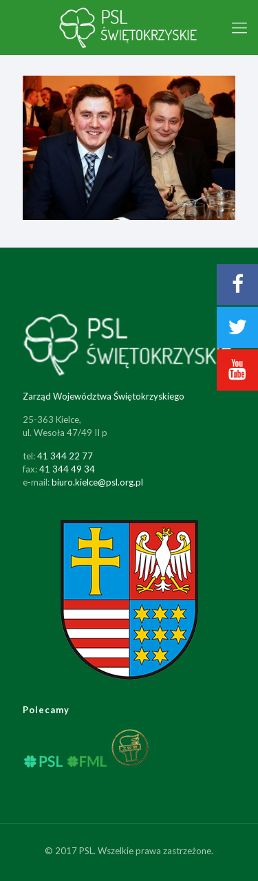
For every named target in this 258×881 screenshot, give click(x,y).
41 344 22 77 (65, 455)
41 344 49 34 (67, 469)
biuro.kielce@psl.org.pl (97, 482)
